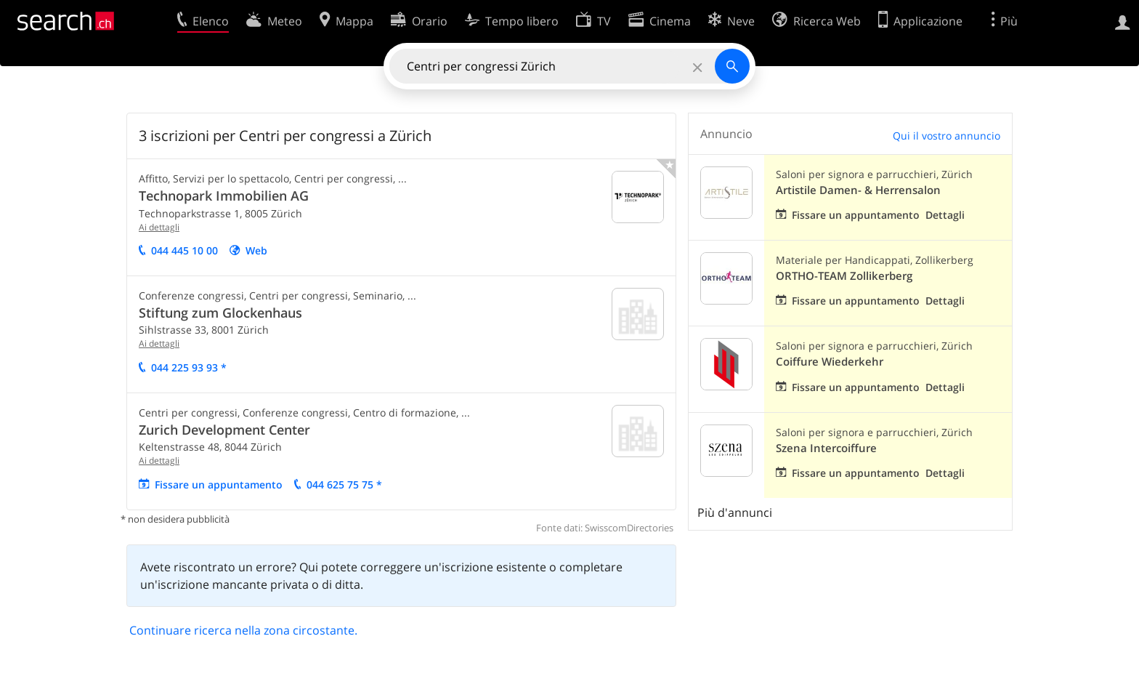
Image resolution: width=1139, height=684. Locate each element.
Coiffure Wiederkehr (829, 361)
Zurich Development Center (224, 429)
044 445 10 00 (184, 250)
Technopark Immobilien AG (224, 195)
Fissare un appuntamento (219, 484)
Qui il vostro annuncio (946, 135)
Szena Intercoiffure (826, 448)
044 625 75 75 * (344, 484)
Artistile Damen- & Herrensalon (858, 190)
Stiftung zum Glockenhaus (220, 312)
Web (256, 250)
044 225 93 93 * (189, 367)
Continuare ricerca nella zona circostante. (243, 630)
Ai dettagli (159, 227)
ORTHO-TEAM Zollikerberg (844, 275)
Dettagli (945, 215)
